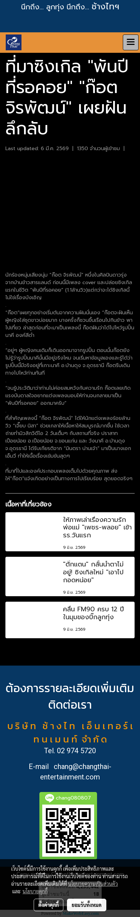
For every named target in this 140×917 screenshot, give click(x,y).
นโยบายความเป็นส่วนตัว (93, 883)
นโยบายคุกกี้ (35, 891)
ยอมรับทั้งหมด (87, 905)
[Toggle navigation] (131, 42)
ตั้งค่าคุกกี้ (48, 905)
